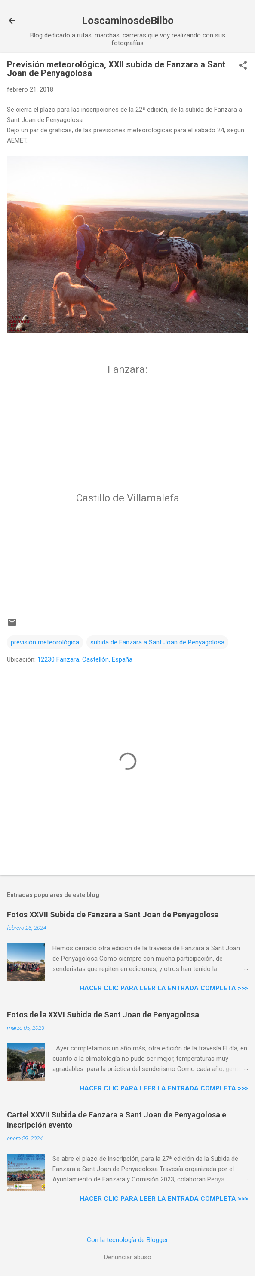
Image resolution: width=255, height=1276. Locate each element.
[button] (243, 66)
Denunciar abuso (127, 1257)
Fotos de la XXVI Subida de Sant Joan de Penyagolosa (103, 1014)
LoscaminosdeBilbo (128, 21)
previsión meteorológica (45, 642)
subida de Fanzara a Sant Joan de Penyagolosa (157, 642)
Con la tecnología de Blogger (127, 1240)
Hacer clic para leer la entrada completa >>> (164, 988)
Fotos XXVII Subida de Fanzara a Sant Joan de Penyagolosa (113, 914)
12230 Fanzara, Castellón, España (84, 659)
